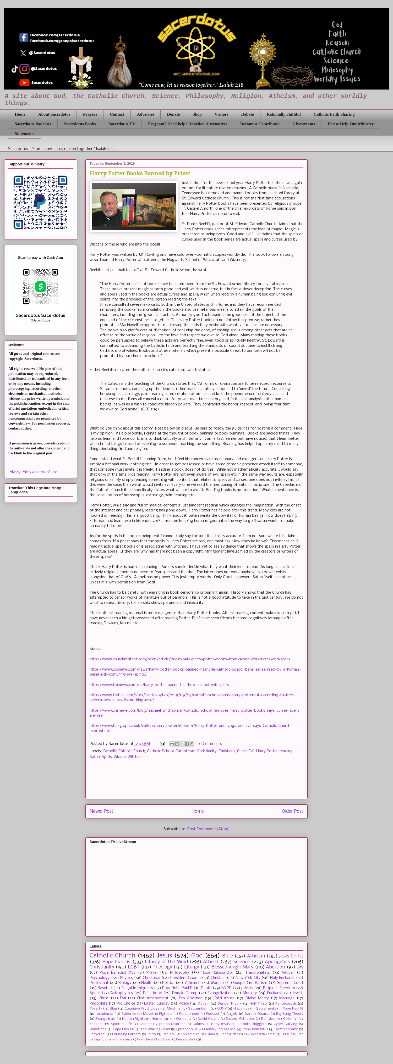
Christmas (151, 978)
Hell (289, 1019)
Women (217, 983)
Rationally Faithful (284, 114)
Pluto (152, 1034)
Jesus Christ (291, 956)
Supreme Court (290, 983)
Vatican (288, 973)
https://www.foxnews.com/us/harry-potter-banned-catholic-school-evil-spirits (159, 685)
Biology (125, 983)
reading (286, 751)
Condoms (184, 1019)
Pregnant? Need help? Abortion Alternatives (187, 124)
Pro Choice (126, 1003)
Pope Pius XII (123, 1029)
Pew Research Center (260, 1034)
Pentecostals (286, 1004)
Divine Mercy (257, 998)
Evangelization (220, 993)
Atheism (256, 956)
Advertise (145, 114)
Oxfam (210, 1034)
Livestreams (304, 124)
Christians (227, 751)
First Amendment (152, 998)
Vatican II (192, 983)
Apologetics (277, 962)
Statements (25, 133)
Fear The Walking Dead (154, 1039)
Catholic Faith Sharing (334, 114)
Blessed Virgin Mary (232, 967)
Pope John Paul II (177, 988)
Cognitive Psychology (142, 1009)
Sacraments (266, 1009)
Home (20, 114)
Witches (134, 757)
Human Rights (133, 1019)
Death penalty (286, 1029)
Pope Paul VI (293, 1009)
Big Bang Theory (289, 1014)
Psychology (100, 978)
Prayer (152, 973)
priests (247, 988)
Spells (107, 757)
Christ (104, 998)
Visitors (221, 114)
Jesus (164, 955)
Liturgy (191, 967)
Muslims (174, 1009)
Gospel (239, 983)
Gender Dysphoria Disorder (162, 1024)
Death (206, 988)
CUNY (222, 1009)
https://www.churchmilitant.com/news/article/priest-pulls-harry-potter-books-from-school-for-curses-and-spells (190, 659)
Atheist (211, 962)
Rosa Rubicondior (217, 973)
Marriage (287, 998)
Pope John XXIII (255, 1029)
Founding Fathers (126, 1034)
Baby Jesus (220, 1024)
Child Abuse (224, 998)
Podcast (212, 1014)
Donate (173, 114)
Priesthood (152, 993)
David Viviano (209, 1019)
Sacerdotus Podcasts (33, 124)
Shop (197, 114)
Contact (117, 114)
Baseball (105, 988)
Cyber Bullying (285, 1024)
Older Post (292, 811)
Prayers (90, 114)
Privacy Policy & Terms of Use (32, 472)
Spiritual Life (121, 1024)
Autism (204, 1004)
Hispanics (241, 1009)
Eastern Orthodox (240, 1019)
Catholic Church (131, 751)
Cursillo (286, 1034)
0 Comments (210, 744)
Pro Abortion (191, 998)
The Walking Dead (155, 1029)
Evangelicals (105, 1019)
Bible (227, 956)
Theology (162, 967)
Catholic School (160, 751)
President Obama (185, 978)
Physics (126, 978)
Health (146, 983)
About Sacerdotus (54, 114)
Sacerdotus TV (121, 124)
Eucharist (275, 993)
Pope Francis (116, 962)
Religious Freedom (279, 988)
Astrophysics (121, 993)
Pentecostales (186, 1039)
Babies (198, 1024)
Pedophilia (99, 1003)
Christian (218, 978)
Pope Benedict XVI (117, 973)
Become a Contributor (260, 124)
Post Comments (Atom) (208, 829)
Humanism (160, 1019)
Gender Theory (229, 1004)
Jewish (297, 993)
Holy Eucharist (282, 978)
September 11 (199, 1009)
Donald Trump (184, 993)
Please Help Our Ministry (351, 124)
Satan (95, 757)
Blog (113, 1009)
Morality (250, 993)
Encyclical (97, 1034)
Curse (242, 751)
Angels (232, 1014)
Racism (261, 983)
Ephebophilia (186, 1029)
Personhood (189, 1014)
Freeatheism (190, 1034)
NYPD (226, 988)
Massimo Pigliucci (157, 1014)
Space (95, 993)
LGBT (134, 967)
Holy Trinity (259, 1004)
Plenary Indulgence (220, 1029)
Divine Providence (118, 1039)
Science (241, 962)
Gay (300, 967)
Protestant (99, 983)
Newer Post (101, 811)
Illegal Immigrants (137, 988)
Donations (98, 1029)
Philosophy (179, 973)
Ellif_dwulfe (270, 1019)
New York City (248, 978)
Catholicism (185, 751)
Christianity (207, 751)
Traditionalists (257, 973)
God (197, 955)
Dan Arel (169, 1034)
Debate (247, 114)
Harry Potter (267, 751)
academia (105, 1014)
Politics (168, 983)
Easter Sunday (156, 1003)
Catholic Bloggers (251, 1024)
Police (184, 1003)
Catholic (110, 751)
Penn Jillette (229, 1034)
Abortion (275, 967)
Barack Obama (257, 1014)
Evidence (129, 1014)
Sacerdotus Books (80, 124)
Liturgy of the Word (166, 962)
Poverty (96, 1009)
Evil (251, 751)
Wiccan (120, 757)
